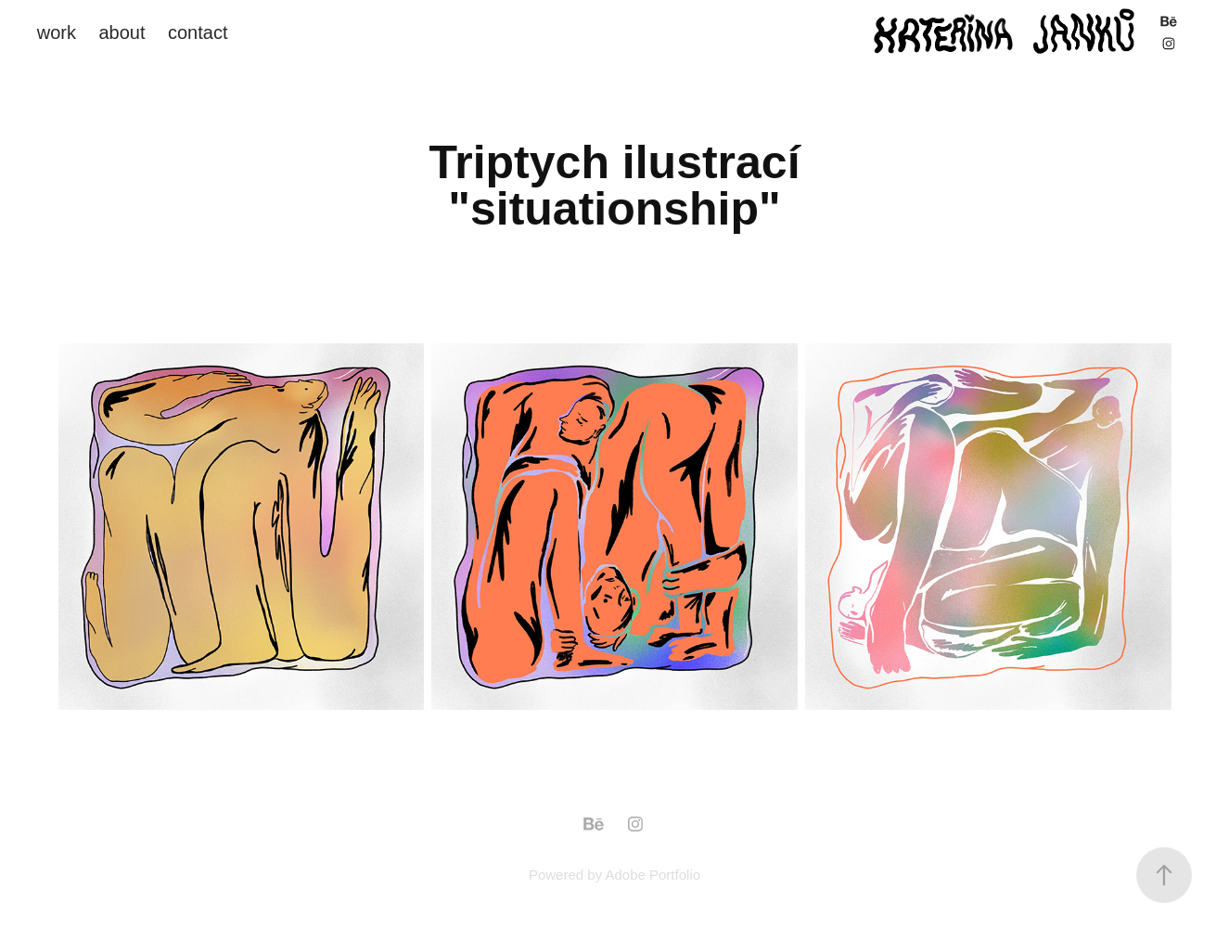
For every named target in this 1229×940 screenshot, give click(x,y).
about (121, 32)
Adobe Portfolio (652, 874)
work (56, 32)
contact (197, 32)
